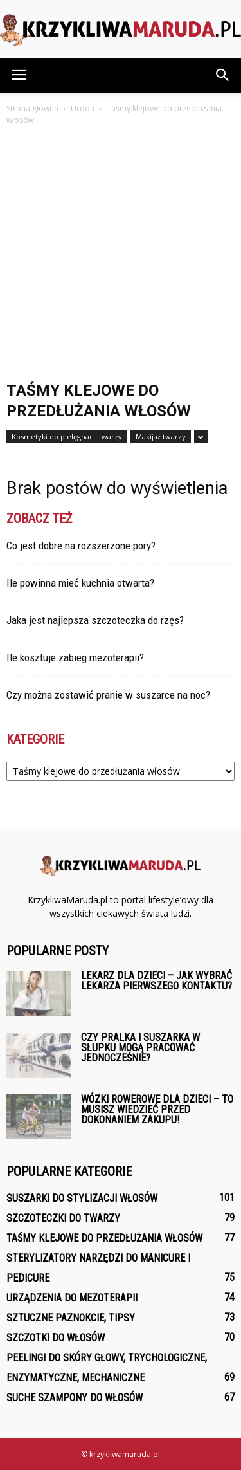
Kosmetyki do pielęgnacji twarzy (67, 436)
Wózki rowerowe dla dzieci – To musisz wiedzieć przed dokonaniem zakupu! (157, 1109)
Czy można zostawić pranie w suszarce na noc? (108, 694)
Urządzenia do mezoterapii (72, 1298)
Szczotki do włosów (55, 1338)
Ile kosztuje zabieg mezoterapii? (75, 657)
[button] (223, 75)
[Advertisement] (120, 254)
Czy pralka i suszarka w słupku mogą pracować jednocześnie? (140, 1047)
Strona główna (32, 108)
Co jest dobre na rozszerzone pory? (81, 545)
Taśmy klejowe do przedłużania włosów (104, 1238)
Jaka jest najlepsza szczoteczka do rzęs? (95, 620)
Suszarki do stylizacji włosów (81, 1198)
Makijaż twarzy (161, 436)
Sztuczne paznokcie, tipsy (70, 1318)
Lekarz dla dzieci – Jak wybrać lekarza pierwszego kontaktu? (156, 980)
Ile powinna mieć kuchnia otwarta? (80, 582)
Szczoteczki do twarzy (63, 1218)
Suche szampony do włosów (74, 1398)
